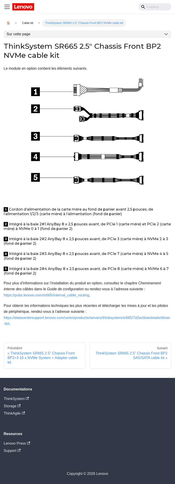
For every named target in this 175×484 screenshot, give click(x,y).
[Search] (155, 6)
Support (12, 451)
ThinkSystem (16, 399)
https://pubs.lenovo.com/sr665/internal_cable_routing (46, 295)
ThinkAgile (14, 413)
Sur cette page (18, 34)
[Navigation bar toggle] (7, 6)
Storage (12, 406)
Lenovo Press (17, 443)
